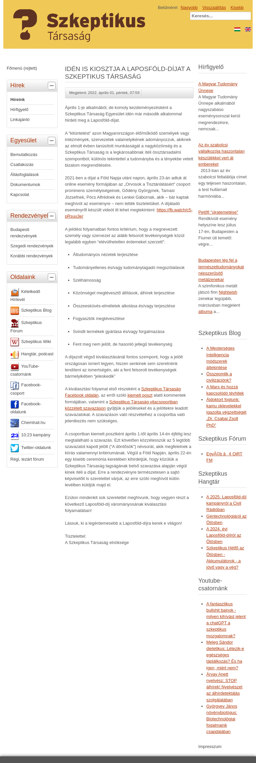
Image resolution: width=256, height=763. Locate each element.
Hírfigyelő (19, 109)
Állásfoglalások (24, 174)
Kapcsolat (19, 194)
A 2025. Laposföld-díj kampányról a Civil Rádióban (226, 503)
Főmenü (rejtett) (22, 68)
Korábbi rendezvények (31, 255)
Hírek (33, 85)
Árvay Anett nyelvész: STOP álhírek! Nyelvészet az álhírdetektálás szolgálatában (224, 687)
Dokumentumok (25, 184)
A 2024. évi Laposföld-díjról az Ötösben (223, 535)
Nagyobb (189, 7)
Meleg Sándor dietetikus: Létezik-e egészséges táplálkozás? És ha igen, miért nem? (225, 655)
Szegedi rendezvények (31, 245)
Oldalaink (33, 277)
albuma (205, 311)
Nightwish (228, 292)
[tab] (52, 86)
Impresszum (210, 746)
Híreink (17, 99)
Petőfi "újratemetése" (218, 212)
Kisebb (237, 7)
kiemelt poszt (140, 395)
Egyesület (33, 140)
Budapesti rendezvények (23, 232)
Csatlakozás (22, 164)
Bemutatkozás (23, 154)
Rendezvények (33, 216)
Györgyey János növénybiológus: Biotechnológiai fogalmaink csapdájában (221, 719)
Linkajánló (20, 119)
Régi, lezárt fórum (27, 459)
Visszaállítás (214, 7)
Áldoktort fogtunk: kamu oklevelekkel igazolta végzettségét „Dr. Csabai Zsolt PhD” (226, 412)
